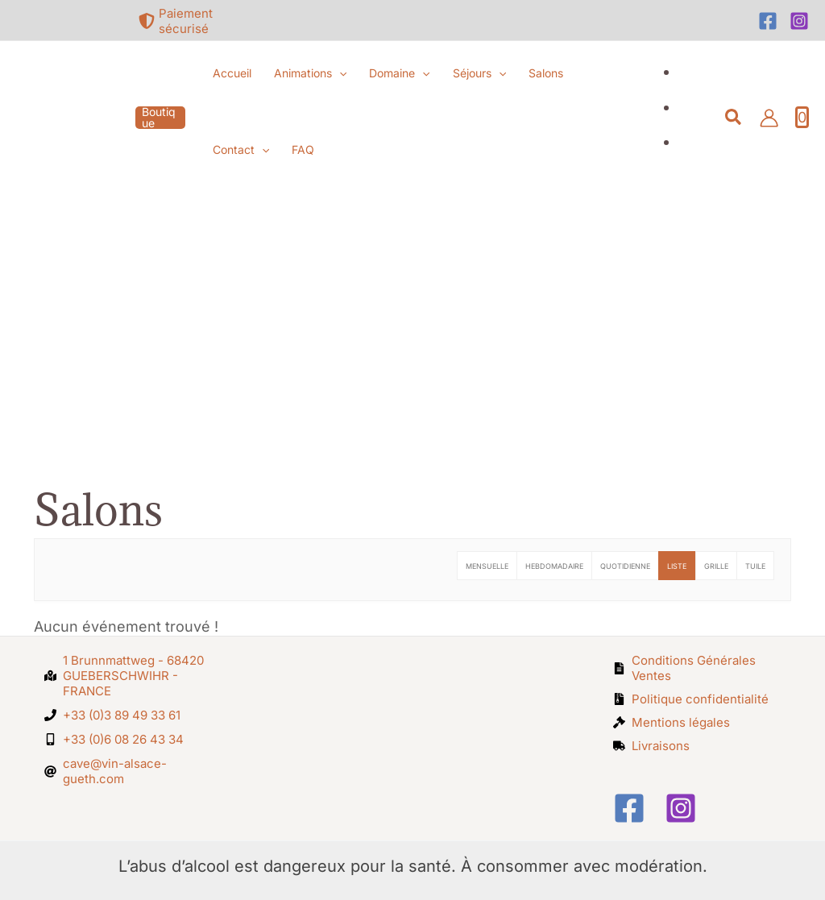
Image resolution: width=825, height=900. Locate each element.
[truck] (651, 745)
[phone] (112, 715)
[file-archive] (691, 699)
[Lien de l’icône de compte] (769, 118)
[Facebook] (767, 21)
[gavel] (671, 722)
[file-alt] (697, 668)
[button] (160, 117)
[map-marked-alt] (128, 676)
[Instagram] (799, 21)
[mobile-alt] (114, 739)
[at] (128, 771)
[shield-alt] (190, 21)
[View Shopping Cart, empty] (802, 118)
